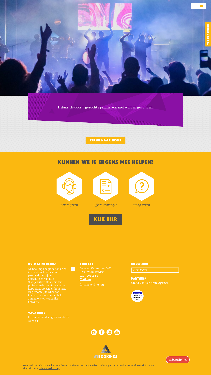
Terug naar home (105, 140)
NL (201, 6)
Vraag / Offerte (208, 34)
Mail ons (85, 279)
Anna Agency (159, 283)
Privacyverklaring (92, 284)
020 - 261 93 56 (89, 275)
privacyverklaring (49, 368)
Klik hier (105, 219)
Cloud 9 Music (140, 283)
